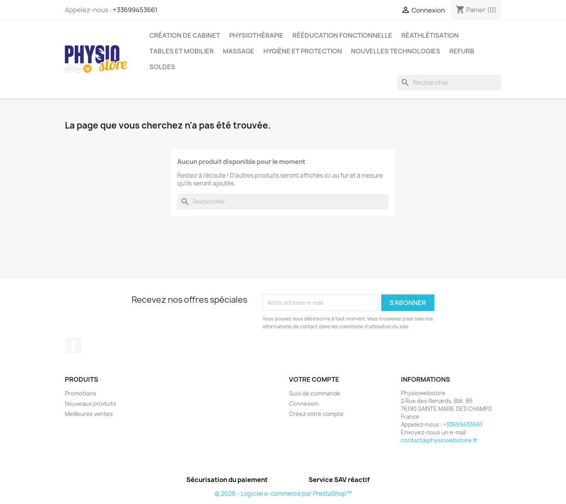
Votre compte (314, 379)
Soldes (162, 67)
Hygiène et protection (302, 51)
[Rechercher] (449, 82)
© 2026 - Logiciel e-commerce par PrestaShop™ (283, 493)
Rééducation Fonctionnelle (342, 35)
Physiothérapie (256, 35)
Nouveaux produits (90, 403)
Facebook (73, 345)
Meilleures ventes (89, 414)
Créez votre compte (316, 414)
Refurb (461, 51)
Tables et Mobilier (181, 51)
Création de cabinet (184, 35)
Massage (238, 51)
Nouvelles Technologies (395, 51)
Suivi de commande (314, 393)
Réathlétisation (430, 35)
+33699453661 (135, 10)
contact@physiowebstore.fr (439, 440)
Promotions (80, 393)
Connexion (304, 403)
